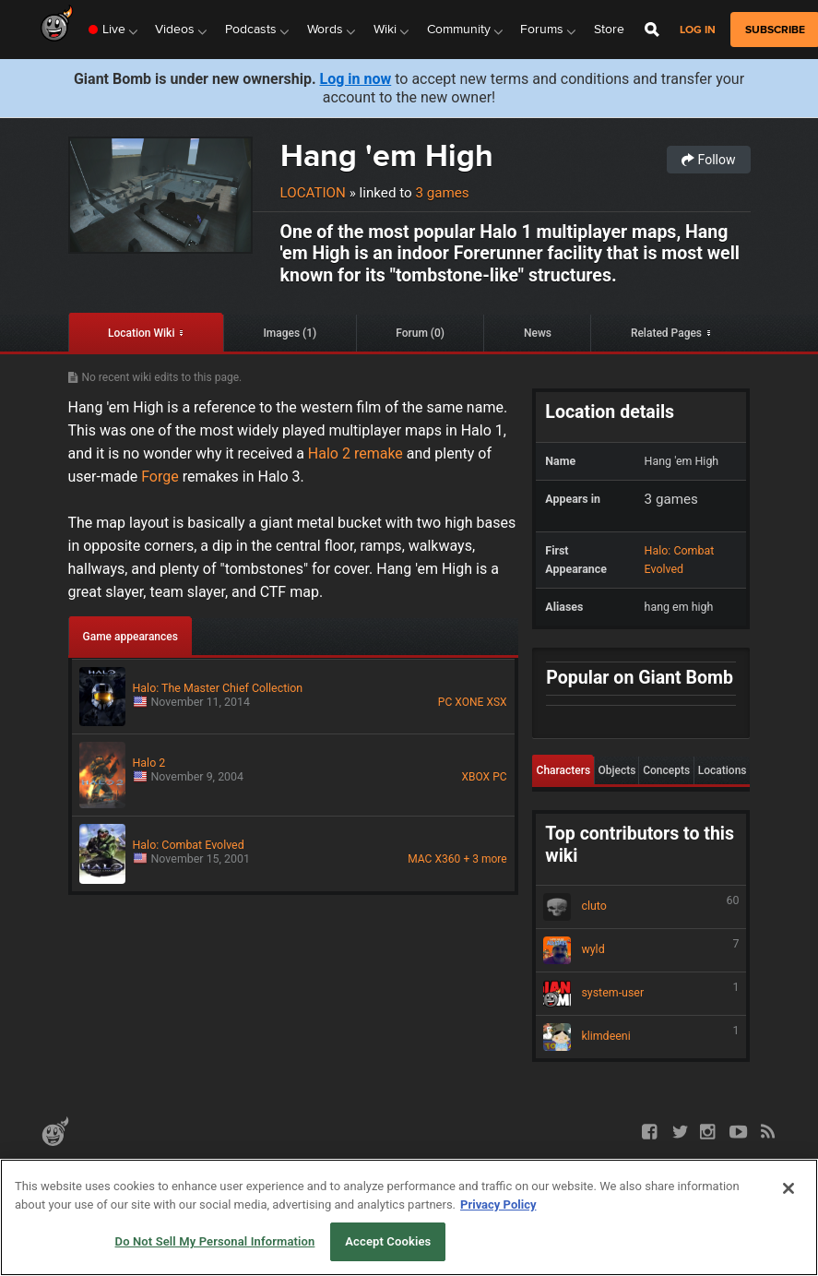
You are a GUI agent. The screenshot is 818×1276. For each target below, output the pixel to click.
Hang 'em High (386, 155)
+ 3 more (484, 859)
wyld (641, 950)
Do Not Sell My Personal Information (215, 1241)
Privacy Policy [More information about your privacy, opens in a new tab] (498, 1204)
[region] (409, 1217)
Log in (698, 30)
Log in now (356, 79)
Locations (722, 770)
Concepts (666, 770)
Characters (564, 770)
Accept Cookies (388, 1241)
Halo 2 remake (355, 453)
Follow (708, 159)
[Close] (788, 1188)
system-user (641, 994)
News (537, 333)
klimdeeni (641, 1037)
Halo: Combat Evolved (680, 559)
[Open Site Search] (652, 29)
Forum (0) (420, 333)
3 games (441, 193)
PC (445, 702)
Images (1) (289, 333)
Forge (162, 476)
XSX (496, 702)
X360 (448, 859)
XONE (469, 702)
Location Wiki (141, 333)
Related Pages (666, 333)
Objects (616, 770)
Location (313, 193)
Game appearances (130, 636)
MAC (420, 859)
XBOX (475, 776)
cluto (641, 907)
